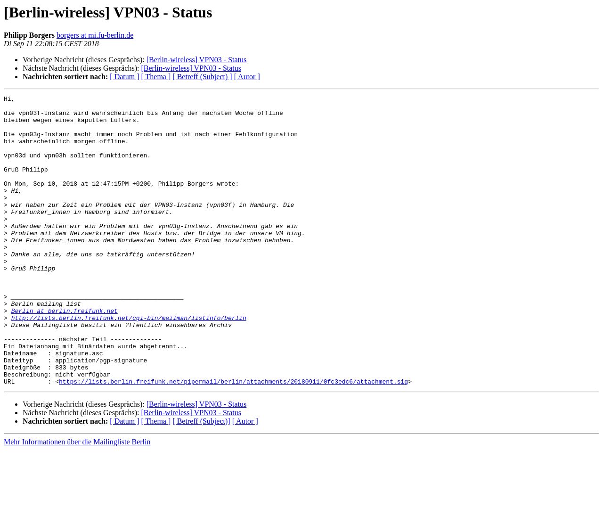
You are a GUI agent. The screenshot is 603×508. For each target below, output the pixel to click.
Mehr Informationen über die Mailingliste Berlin (77, 500)
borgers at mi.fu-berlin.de (95, 35)
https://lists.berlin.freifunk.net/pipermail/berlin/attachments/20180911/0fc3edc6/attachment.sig (233, 439)
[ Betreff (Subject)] (201, 479)
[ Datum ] (124, 77)
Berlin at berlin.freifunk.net (64, 354)
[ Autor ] (247, 77)
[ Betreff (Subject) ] (202, 77)
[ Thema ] (156, 77)
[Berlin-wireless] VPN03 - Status (197, 60)
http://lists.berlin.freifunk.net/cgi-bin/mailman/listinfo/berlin (128, 363)
